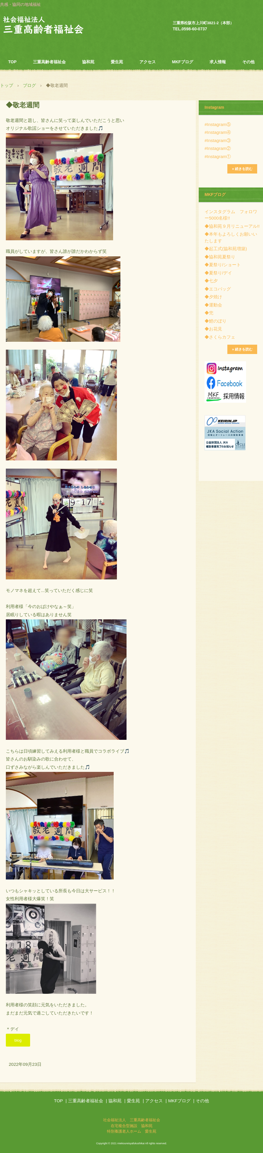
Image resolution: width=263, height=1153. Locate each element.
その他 (248, 61)
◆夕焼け (213, 296)
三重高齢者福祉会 (49, 61)
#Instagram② (218, 148)
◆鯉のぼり (215, 320)
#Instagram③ (218, 140)
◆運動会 (213, 304)
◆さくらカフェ (220, 336)
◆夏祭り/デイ (218, 272)
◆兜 (209, 312)
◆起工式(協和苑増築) (226, 248)
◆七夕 (211, 280)
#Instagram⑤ (218, 124)
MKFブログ (182, 61)
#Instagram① (218, 156)
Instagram (214, 107)
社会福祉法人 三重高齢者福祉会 (55, 26)
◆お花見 (213, 328)
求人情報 (218, 61)
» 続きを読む (242, 169)
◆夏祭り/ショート (223, 264)
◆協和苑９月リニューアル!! (232, 226)
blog (18, 1040)
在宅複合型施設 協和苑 (132, 1126)
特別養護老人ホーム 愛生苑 (131, 1131)
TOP (12, 61)
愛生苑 (117, 61)
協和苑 (88, 61)
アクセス (147, 61)
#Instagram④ (218, 132)
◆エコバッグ (218, 288)
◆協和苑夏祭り (220, 256)
